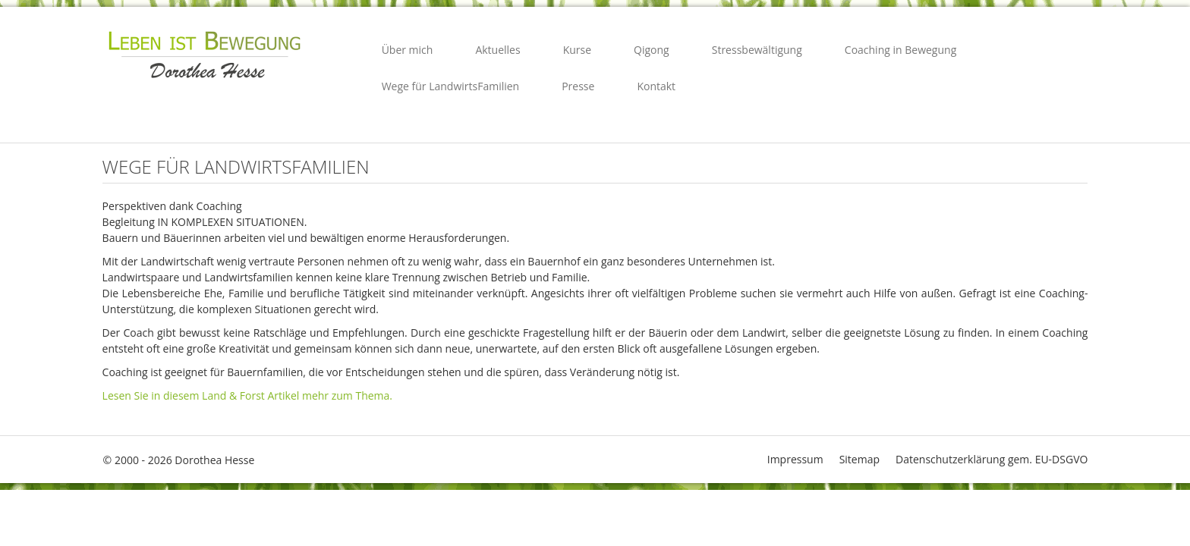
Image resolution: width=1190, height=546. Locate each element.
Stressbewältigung (757, 49)
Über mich (407, 49)
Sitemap (859, 459)
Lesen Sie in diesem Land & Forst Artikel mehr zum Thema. (247, 395)
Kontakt (656, 86)
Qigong (651, 49)
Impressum (795, 459)
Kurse (577, 49)
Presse (578, 86)
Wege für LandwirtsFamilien (451, 86)
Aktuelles (497, 49)
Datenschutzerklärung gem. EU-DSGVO (992, 459)
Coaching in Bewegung (900, 49)
